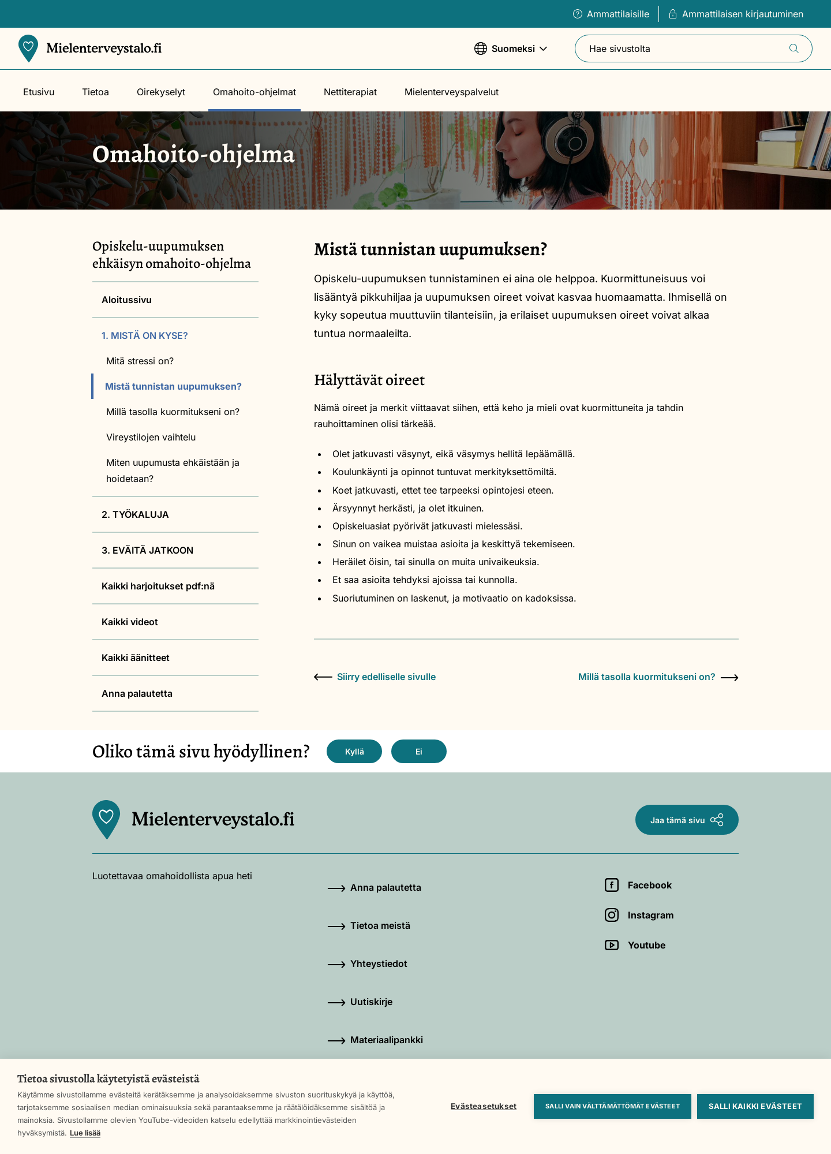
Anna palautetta (137, 693)
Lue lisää (85, 1132)
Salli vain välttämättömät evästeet (612, 1106)
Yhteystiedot (367, 963)
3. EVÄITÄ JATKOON (147, 550)
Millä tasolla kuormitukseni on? (172, 411)
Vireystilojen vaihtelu (151, 437)
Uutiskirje (359, 1001)
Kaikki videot (130, 622)
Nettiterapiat (350, 92)
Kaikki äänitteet (136, 657)
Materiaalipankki (375, 1039)
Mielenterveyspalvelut (452, 92)
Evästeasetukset (483, 1106)
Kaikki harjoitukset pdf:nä (158, 586)
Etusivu (38, 92)
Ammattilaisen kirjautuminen (735, 14)
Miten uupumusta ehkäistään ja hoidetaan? (172, 470)
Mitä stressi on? (140, 361)
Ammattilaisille (611, 14)
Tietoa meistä (368, 925)
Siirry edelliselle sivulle (375, 676)
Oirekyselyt (161, 92)
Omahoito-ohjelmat (254, 92)
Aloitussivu (127, 299)
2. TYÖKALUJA (135, 514)
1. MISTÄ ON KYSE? (145, 335)
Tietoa (95, 92)
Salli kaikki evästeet (755, 1106)
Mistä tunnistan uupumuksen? (173, 386)
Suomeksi (510, 54)
